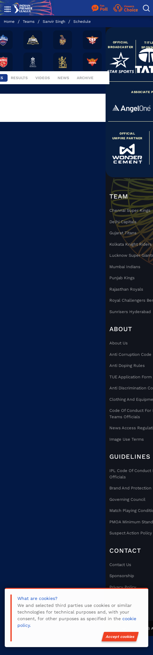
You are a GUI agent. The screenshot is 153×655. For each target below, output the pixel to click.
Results (20, 78)
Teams (28, 21)
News (64, 78)
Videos (43, 78)
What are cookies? (37, 598)
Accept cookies (120, 636)
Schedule (82, 21)
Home (9, 21)
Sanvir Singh (54, 21)
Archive (85, 78)
